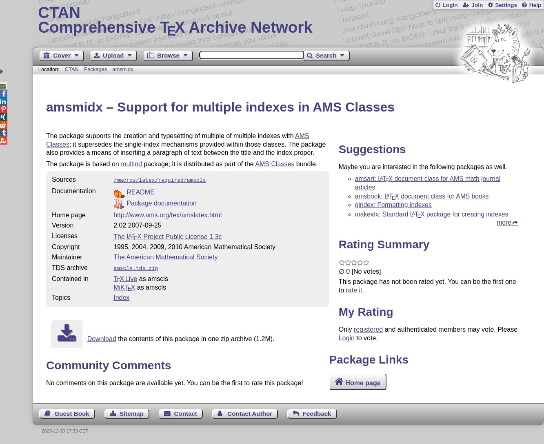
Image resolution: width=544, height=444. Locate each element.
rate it (354, 290)
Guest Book (71, 413)
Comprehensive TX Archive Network (288, 20)
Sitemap (132, 413)
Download (101, 337)
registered (368, 329)
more (504, 222)
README (140, 191)
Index (121, 295)
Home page (362, 382)
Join (477, 5)
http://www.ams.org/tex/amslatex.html (167, 214)
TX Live (125, 277)
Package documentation (162, 202)
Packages (96, 69)
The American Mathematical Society (165, 256)
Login (449, 5)
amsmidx (122, 69)
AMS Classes (274, 164)
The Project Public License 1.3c (167, 235)
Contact (185, 413)
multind (131, 164)
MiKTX (124, 285)
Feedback (316, 413)
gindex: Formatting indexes (393, 204)
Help (535, 5)
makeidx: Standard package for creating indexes (431, 214)
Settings (506, 5)
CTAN (72, 69)
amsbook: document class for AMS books (422, 196)
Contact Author (249, 413)
